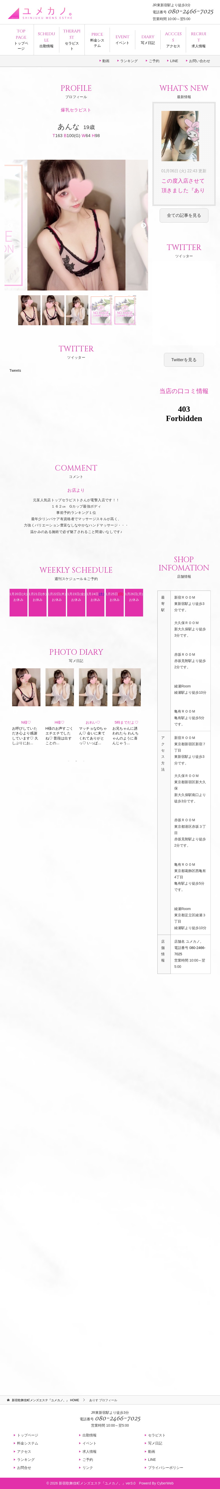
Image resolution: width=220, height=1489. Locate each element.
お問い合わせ (199, 61)
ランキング (129, 61)
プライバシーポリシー (165, 1468)
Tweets (15, 370)
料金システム (97, 39)
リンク (87, 1468)
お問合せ (24, 1468)
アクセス (173, 39)
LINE (174, 61)
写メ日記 (148, 39)
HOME (45, 1400)
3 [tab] (83, 761)
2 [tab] (76, 761)
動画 (105, 61)
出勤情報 (46, 39)
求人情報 (199, 39)
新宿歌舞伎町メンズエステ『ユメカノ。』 (92, 1483)
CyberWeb (165, 1483)
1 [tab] (68, 761)
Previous (9, 225)
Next (143, 225)
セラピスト (72, 39)
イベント (122, 39)
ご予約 (154, 61)
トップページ (21, 39)
